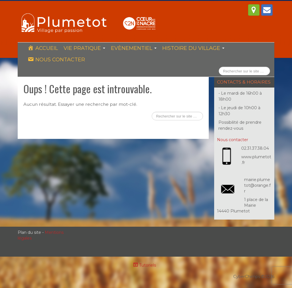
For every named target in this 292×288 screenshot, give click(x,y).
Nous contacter (232, 139)
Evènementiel (134, 48)
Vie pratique (84, 48)
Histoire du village (193, 48)
